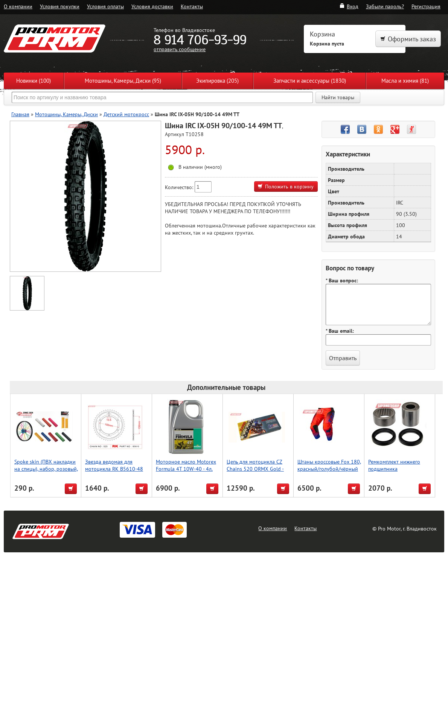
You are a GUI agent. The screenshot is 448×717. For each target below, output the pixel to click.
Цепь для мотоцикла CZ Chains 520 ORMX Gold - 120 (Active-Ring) (255, 468)
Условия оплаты (105, 6)
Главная (20, 114)
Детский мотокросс (126, 114)
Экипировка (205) (217, 80)
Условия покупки (59, 6)
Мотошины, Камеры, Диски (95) (123, 80)
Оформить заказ (408, 39)
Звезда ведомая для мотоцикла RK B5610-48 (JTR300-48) (114, 468)
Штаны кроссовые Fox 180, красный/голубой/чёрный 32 (329, 468)
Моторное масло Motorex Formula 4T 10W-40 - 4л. (186, 465)
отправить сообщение (180, 49)
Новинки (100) (33, 80)
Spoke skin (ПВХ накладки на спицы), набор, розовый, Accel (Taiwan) (46, 468)
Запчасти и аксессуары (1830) (309, 80)
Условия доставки (152, 6)
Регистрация (425, 6)
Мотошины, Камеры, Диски (66, 114)
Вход (348, 6)
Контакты (192, 6)
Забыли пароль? (385, 6)
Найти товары (338, 97)
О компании (18, 6)
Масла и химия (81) (405, 80)
